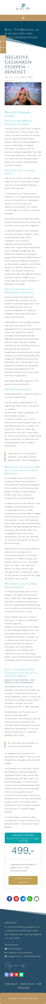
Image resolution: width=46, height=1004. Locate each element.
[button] (9, 898)
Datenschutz (27, 983)
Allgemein (9, 80)
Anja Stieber (14, 77)
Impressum (11, 983)
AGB (38, 983)
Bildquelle (23, 987)
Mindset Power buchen (23, 880)
